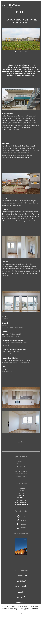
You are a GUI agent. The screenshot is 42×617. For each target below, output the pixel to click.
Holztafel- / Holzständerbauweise (13, 327)
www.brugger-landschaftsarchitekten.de (15, 362)
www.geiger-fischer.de (9, 354)
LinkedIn (23, 524)
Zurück (21, 442)
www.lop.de (6, 345)
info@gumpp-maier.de (21, 476)
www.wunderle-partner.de (10, 336)
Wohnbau (5, 325)
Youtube (23, 527)
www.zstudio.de (7, 371)
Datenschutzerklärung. (22, 610)
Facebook (23, 520)
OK (21, 613)
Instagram (23, 516)
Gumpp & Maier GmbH (21, 463)
